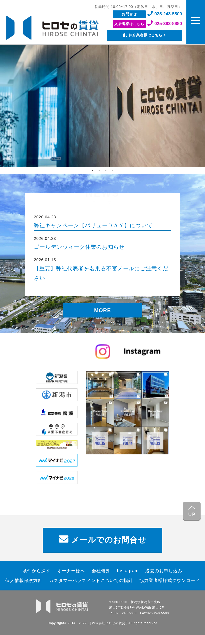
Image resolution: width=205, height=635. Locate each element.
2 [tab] (99, 171)
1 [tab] (92, 171)
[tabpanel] (102, 106)
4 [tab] (112, 171)
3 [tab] (106, 171)
